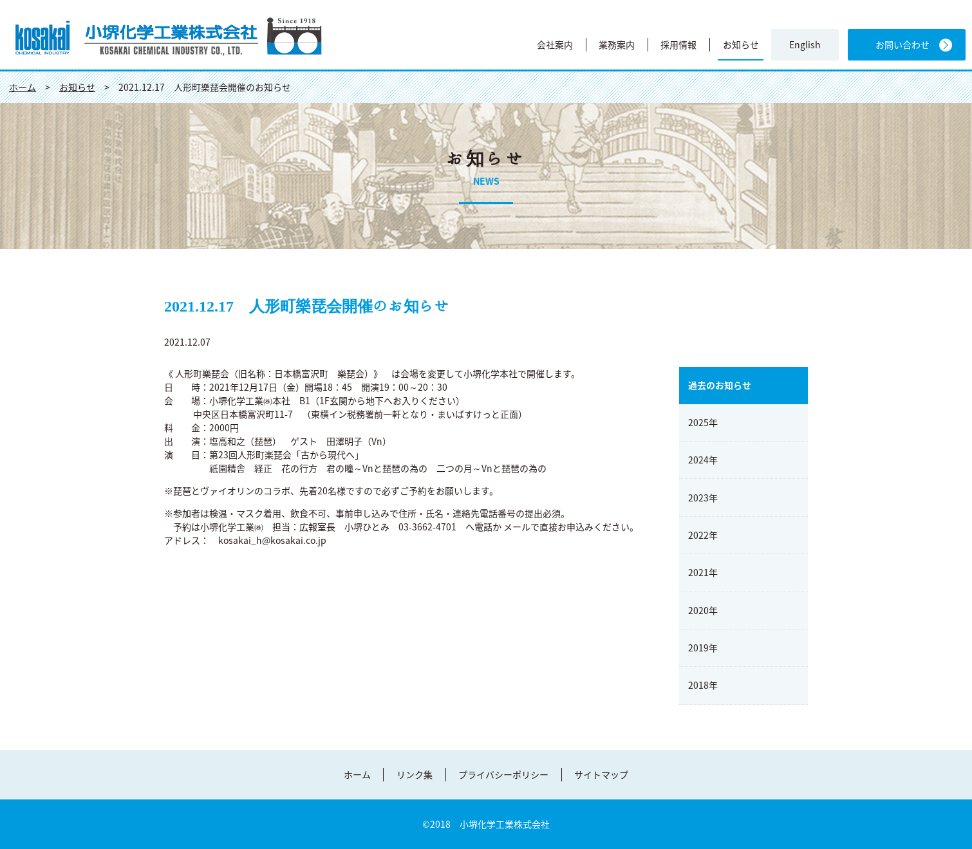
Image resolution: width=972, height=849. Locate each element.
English (805, 44)
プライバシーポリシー (503, 774)
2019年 (703, 647)
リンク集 (415, 774)
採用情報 (678, 44)
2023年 (703, 497)
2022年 (703, 534)
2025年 (703, 422)
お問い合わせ (902, 44)
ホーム (357, 774)
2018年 (703, 684)
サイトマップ (601, 774)
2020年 (703, 610)
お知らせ (741, 44)
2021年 (703, 572)
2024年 (703, 459)
